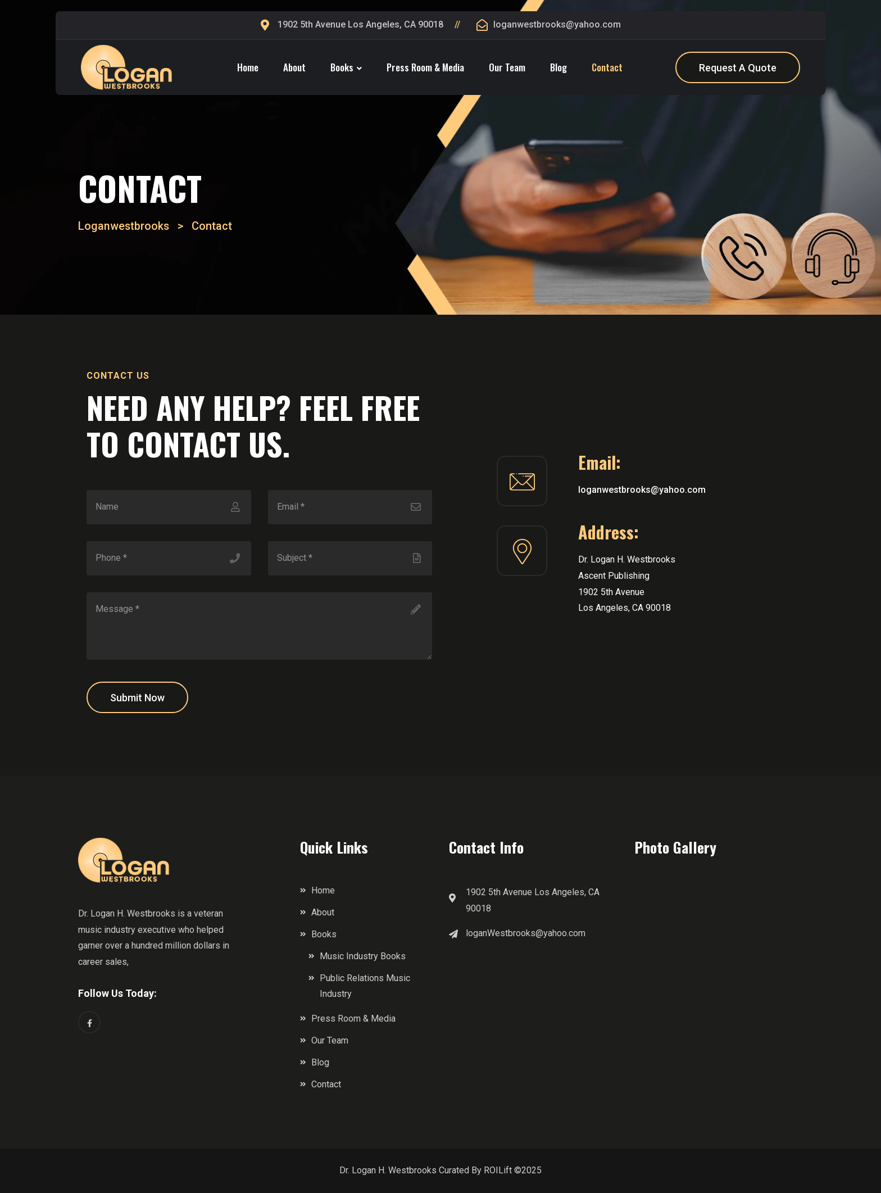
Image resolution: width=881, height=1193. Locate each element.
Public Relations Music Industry (365, 986)
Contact (607, 67)
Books (341, 67)
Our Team (507, 67)
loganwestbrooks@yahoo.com (557, 24)
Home (247, 67)
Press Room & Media (425, 67)
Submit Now (137, 698)
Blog (558, 67)
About (294, 67)
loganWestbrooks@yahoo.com (525, 933)
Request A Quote (737, 68)
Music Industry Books (363, 956)
